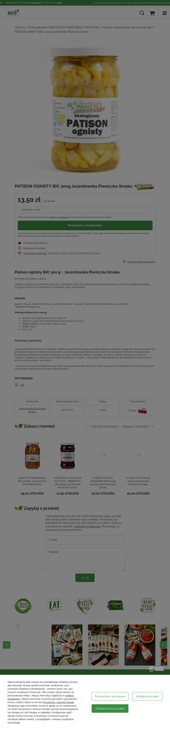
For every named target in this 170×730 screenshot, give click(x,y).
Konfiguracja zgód (147, 696)
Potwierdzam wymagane (110, 696)
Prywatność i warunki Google (58, 702)
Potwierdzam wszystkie (110, 708)
